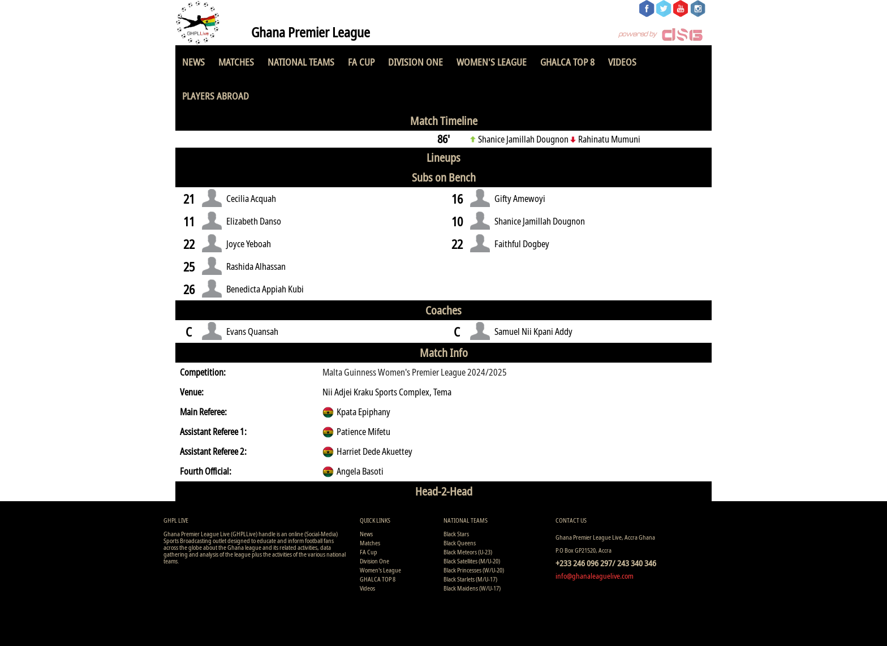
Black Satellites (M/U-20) (472, 561)
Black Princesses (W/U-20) (474, 570)
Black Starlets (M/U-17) (470, 579)
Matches (236, 61)
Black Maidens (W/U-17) (472, 588)
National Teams (301, 61)
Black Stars (456, 533)
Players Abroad (215, 95)
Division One (415, 61)
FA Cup (361, 61)
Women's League (492, 61)
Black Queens (460, 543)
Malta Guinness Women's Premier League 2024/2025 (414, 372)
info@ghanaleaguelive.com (595, 576)
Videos (622, 61)
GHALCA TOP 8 (567, 61)
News (193, 61)
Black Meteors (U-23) (468, 552)
